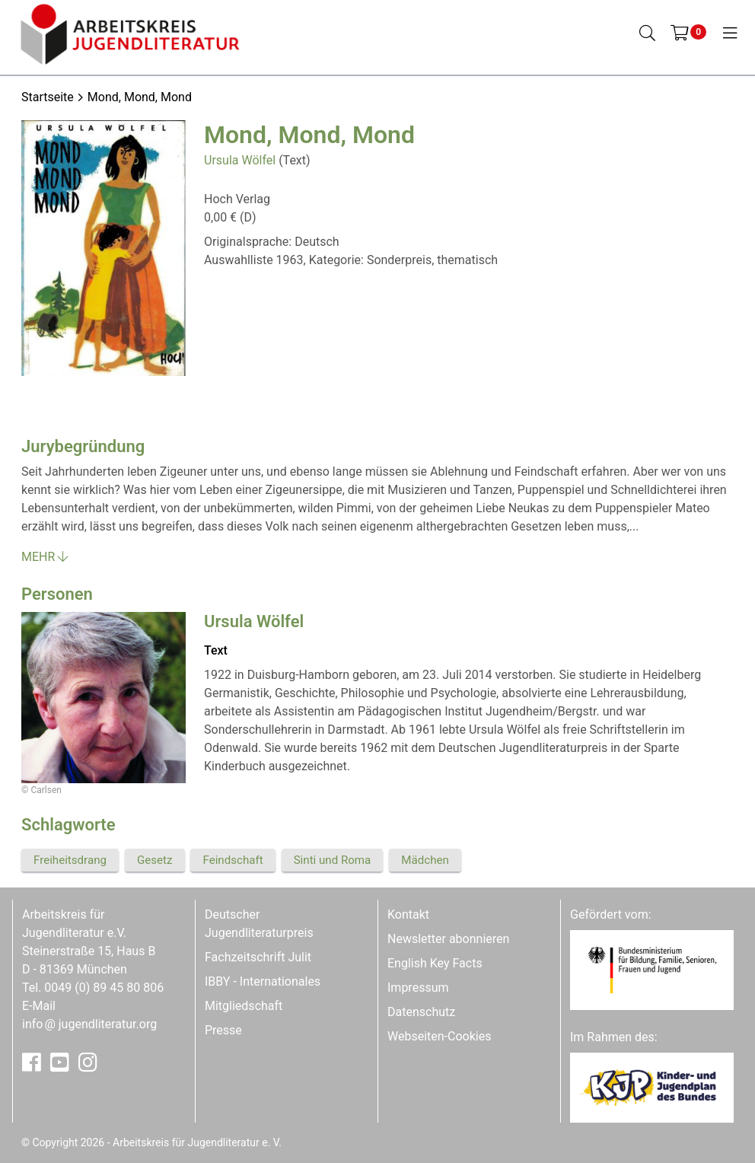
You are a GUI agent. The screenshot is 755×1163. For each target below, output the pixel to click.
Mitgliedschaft (243, 1006)
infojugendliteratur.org (89, 1024)
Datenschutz (421, 1012)
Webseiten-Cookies (439, 1036)
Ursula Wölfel (240, 160)
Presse (223, 1030)
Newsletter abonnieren (448, 939)
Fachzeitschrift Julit (258, 957)
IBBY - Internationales (262, 981)
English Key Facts (435, 963)
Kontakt (408, 914)
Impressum (418, 987)
